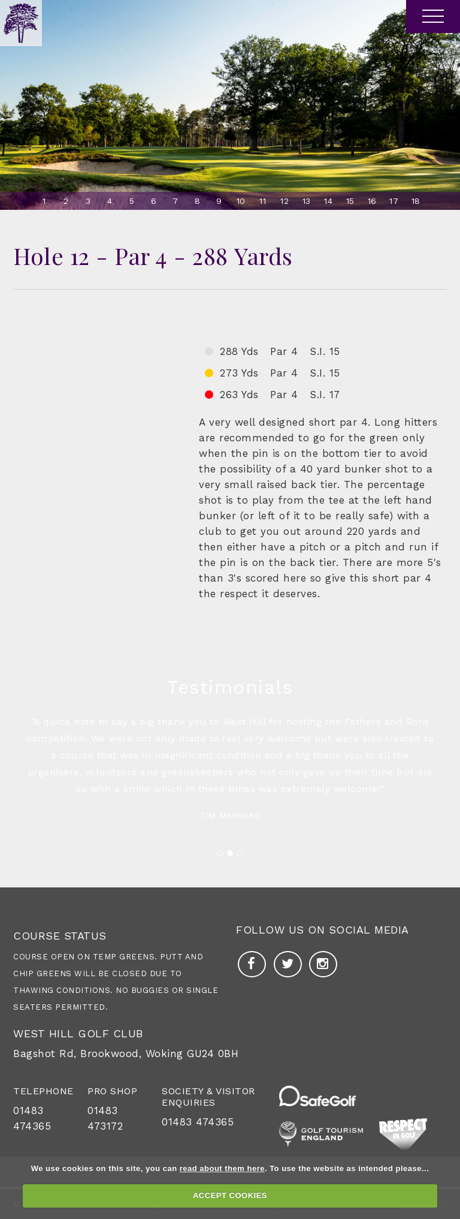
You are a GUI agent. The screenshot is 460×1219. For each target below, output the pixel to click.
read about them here (222, 1168)
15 (350, 201)
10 (241, 201)
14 (328, 201)
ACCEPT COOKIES (230, 1195)
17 (393, 201)
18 (415, 201)
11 (262, 201)
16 (372, 201)
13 (306, 201)
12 (284, 201)
